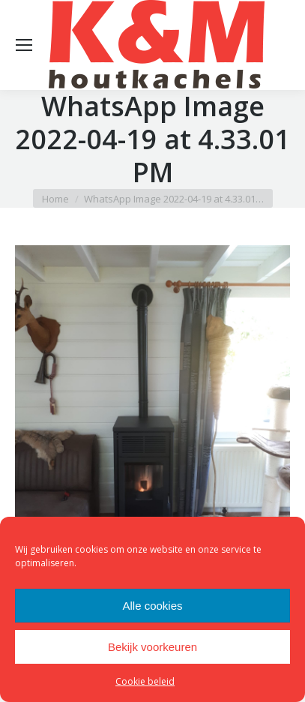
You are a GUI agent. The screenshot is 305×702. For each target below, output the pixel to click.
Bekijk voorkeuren (152, 646)
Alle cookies (152, 605)
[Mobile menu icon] (24, 45)
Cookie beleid (145, 681)
